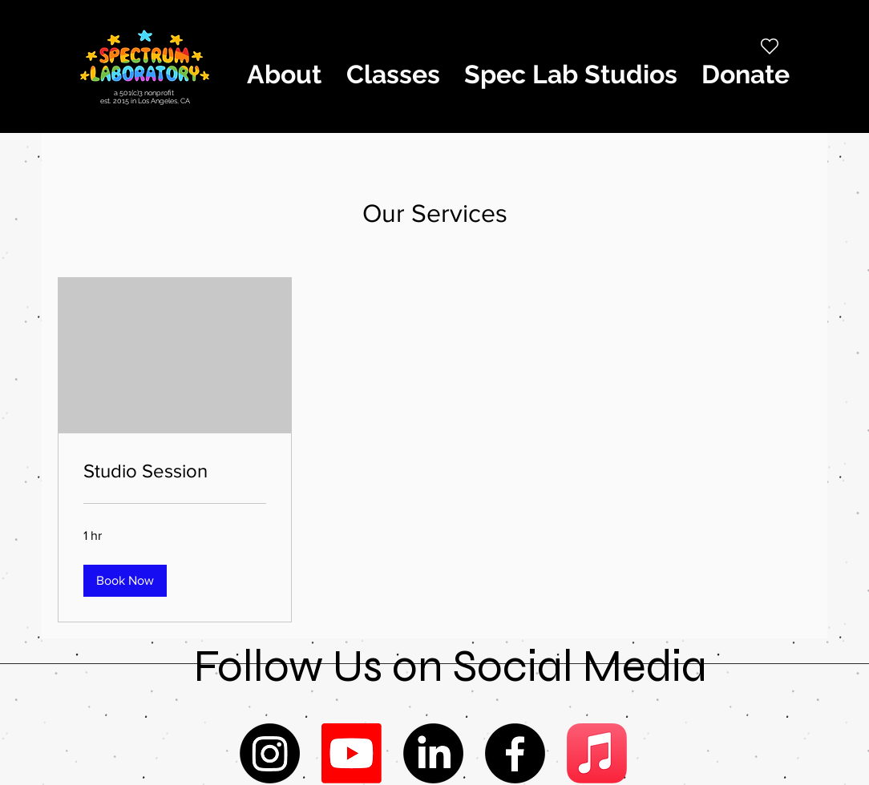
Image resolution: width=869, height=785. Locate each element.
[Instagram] (270, 753)
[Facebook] (515, 753)
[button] (283, 74)
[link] (174, 471)
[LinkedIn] (433, 753)
